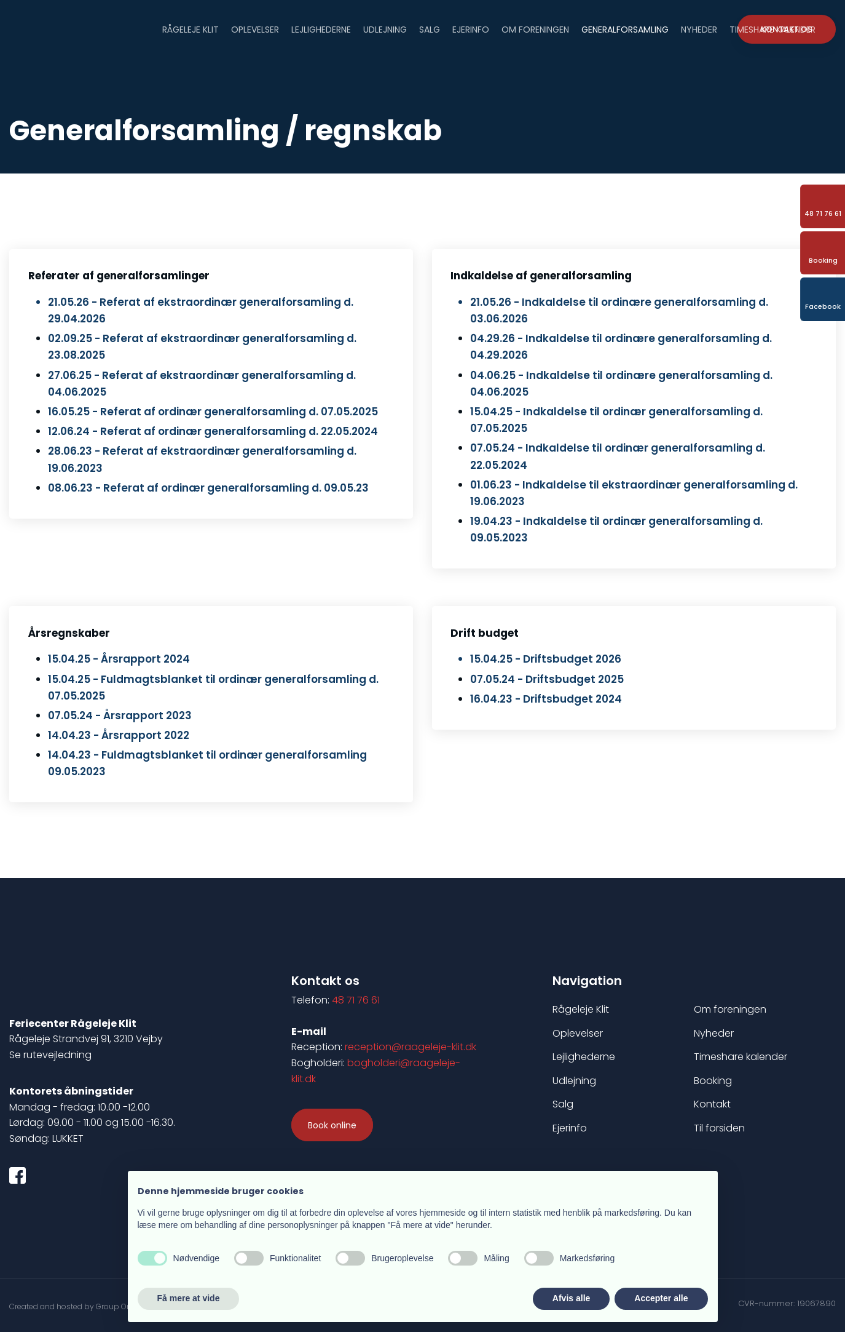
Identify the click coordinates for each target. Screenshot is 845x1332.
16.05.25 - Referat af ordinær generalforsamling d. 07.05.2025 (213, 411)
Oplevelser (255, 28)
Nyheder (699, 28)
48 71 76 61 (356, 1000)
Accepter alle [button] (661, 1298)
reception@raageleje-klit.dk (410, 1047)
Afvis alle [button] (571, 1298)
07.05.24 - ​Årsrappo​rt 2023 (120, 715)
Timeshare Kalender (772, 28)
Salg (429, 28)
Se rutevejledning (50, 1055)
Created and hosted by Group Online (76, 1306)
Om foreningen (535, 28)
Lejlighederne (321, 28)
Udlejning (385, 28)
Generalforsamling (625, 28)
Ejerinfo (470, 28)
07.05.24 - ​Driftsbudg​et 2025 (547, 679)
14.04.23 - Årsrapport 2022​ (118, 735)
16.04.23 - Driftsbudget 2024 (546, 699)
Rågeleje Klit (190, 28)
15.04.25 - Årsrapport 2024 (119, 659)
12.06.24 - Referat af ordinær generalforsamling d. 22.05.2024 (213, 431)
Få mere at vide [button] (188, 1298)
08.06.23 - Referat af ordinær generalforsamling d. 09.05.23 (208, 488)
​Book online (332, 1125)
